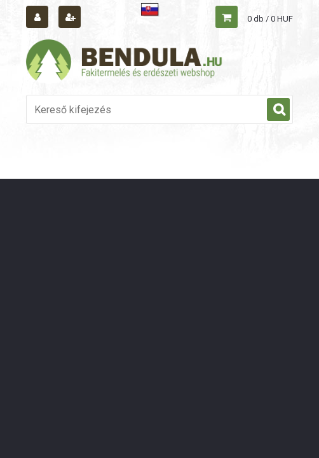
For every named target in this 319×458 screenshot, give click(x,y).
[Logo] (124, 62)
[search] (278, 110)
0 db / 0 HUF (270, 19)
